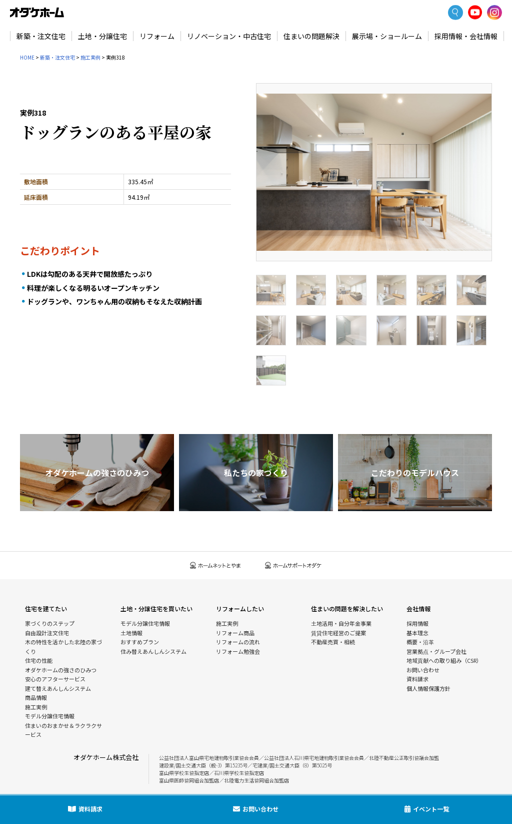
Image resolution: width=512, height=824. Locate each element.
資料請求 (417, 679)
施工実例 (90, 57)
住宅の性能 (38, 660)
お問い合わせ (423, 670)
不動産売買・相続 (333, 642)
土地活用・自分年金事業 (341, 623)
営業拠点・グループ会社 (436, 651)
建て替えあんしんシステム (58, 688)
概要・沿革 (420, 642)
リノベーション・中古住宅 (229, 36)
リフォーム (157, 36)
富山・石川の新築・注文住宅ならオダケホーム (37, 13)
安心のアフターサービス (55, 679)
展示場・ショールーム (387, 36)
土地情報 (131, 633)
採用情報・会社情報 (466, 36)
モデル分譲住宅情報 (49, 716)
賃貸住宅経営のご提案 (338, 633)
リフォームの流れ (238, 642)
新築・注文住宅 (41, 36)
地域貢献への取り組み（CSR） (444, 660)
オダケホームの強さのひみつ (60, 670)
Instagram (494, 12)
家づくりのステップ (49, 623)
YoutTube (475, 12)
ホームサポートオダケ (293, 565)
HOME (27, 57)
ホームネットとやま (215, 565)
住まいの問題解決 (312, 36)
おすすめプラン (139, 642)
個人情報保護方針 (428, 688)
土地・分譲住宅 (102, 36)
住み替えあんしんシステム (153, 651)
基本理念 (417, 633)
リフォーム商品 (235, 633)
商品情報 (36, 697)
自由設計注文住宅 (47, 633)
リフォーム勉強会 (238, 651)
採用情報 (417, 623)
